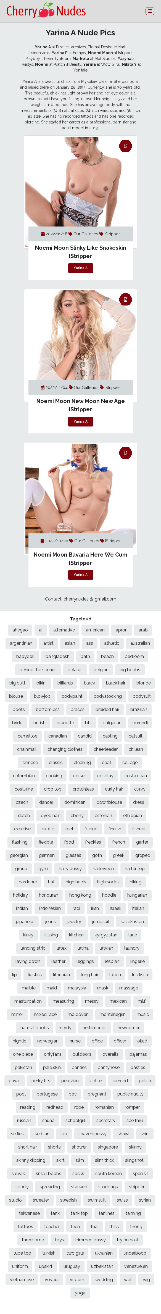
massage (128, 988)
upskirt (45, 1266)
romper (132, 1107)
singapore (108, 1147)
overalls (110, 1054)
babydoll (25, 656)
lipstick (35, 974)
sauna (48, 1120)
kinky (28, 935)
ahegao (20, 630)
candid (85, 736)
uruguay (72, 1266)
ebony (77, 815)
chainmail (26, 749)
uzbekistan (102, 1266)
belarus (75, 669)
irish (95, 908)
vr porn (77, 1279)
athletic (111, 643)
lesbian (112, 961)
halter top (135, 868)
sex (63, 1133)
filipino (91, 828)
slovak (18, 1173)
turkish (49, 1253)
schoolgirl (75, 1120)
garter (142, 842)
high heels (76, 881)
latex (62, 948)
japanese (25, 921)
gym (43, 868)
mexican (118, 1001)
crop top (53, 789)
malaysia (77, 988)
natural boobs (34, 1027)
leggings (85, 961)
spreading (50, 1186)
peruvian (70, 1080)
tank (55, 1213)
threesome (33, 1239)
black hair (115, 683)
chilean (136, 749)
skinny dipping (30, 1160)
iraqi (76, 908)
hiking (135, 881)
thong (136, 1226)
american (95, 630)
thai (94, 1226)
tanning (133, 1213)
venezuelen (136, 1266)
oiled (142, 1041)
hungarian (137, 895)
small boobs (48, 1173)
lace (132, 935)
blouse (16, 696)
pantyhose (109, 1067)
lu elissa (140, 974)
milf (142, 1001)
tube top (22, 1253)
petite (96, 1080)
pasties (138, 1067)
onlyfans (53, 1054)
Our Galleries (86, 233)
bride (17, 722)
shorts (54, 1147)
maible (29, 988)
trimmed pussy (90, 1239)
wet (128, 1279)
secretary (105, 1120)
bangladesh (58, 656)
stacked (79, 1186)
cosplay (105, 775)
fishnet (139, 828)
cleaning (82, 762)
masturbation (28, 1001)
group (21, 868)
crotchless (83, 789)
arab (143, 630)
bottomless (48, 709)
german (47, 855)
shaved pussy (92, 1133)
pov (73, 1094)
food (69, 842)
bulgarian (112, 722)
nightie (19, 1041)
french (118, 842)
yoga (80, 1292)
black (89, 683)
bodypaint (72, 696)
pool (21, 1094)
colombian (24, 775)
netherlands (95, 1027)
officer (120, 1041)
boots (19, 709)
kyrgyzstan (106, 935)
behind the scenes (38, 669)
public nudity (130, 1094)
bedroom (134, 656)
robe (79, 1107)
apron (122, 630)
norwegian (48, 1041)
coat (106, 762)
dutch (24, 815)
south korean (108, 1173)
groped (142, 855)
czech (22, 802)
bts (88, 722)
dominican (75, 802)
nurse (75, 1041)
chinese (30, 762)
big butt (17, 683)
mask (102, 988)
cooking (54, 775)
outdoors (82, 1054)
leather (58, 961)
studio (15, 1200)
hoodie (109, 895)
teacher (52, 1226)
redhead (54, 1107)
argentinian (21, 643)
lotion (115, 974)
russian (24, 1120)
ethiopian (132, 815)
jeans (50, 921)
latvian (106, 948)
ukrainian (104, 1253)
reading (27, 1107)
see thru (134, 1120)
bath (85, 656)
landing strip (33, 948)
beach (107, 656)
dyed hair (50, 815)
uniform (20, 1266)
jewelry (74, 921)
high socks (108, 881)
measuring (63, 1001)
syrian (145, 1200)
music (143, 1014)
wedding (104, 1279)
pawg (14, 1080)
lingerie (137, 961)
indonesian (50, 908)
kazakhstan (132, 921)
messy (92, 1001)
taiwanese (29, 1213)
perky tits (40, 1080)
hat (51, 881)
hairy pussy (70, 868)
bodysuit (142, 696)
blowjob (42, 696)
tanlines (107, 1213)
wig (146, 1279)
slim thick (104, 1160)
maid (52, 988)
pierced (120, 1080)
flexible (46, 842)
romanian (104, 1107)
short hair (27, 1147)
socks (78, 1173)
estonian (103, 815)
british (39, 722)
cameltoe (27, 736)
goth (97, 855)
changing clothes (65, 749)
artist (48, 643)
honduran (48, 895)
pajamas (138, 1054)
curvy (140, 789)
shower (79, 1147)
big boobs (130, 669)
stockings (108, 1186)
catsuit (135, 736)
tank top (79, 1213)
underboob (135, 1253)
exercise (22, 828)
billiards (65, 683)
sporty (22, 1186)
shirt (145, 1133)
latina (83, 948)
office (97, 1041)
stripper (136, 1186)
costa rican (136, 775)
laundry (131, 948)
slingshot (134, 1160)
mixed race (45, 1014)
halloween (103, 868)
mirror (17, 1014)
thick (114, 1226)
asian (70, 643)
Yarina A (81, 268)
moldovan (78, 1014)
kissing (51, 935)
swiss (122, 1200)
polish (145, 1080)
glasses (73, 855)
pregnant (97, 1094)
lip (14, 974)
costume (24, 789)
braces (78, 709)
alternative (64, 630)
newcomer (128, 1027)
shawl (124, 1133)
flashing (20, 842)
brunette (65, 722)
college (130, 762)
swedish (68, 1200)
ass (89, 643)
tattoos (25, 1226)
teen (75, 1226)
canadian (57, 736)
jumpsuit (101, 921)
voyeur (52, 1279)
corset (79, 775)
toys (59, 1239)
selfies (17, 1133)
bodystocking (108, 696)
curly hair (114, 789)
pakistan (23, 1067)
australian (140, 643)
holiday (20, 895)
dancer (46, 802)
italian (138, 908)
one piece (23, 1054)
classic (56, 762)
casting (110, 736)
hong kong (80, 895)
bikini (41, 683)
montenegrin (113, 1014)
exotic (48, 828)
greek (118, 855)
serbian (42, 1133)
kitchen (76, 935)
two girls (75, 1253)
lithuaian (61, 974)
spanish (140, 1173)
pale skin (52, 1067)
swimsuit (97, 1200)
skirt (60, 1160)
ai (40, 630)
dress (138, 802)
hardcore (28, 881)
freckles (93, 842)
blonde (143, 683)
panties (79, 1067)
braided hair (107, 709)
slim (80, 1160)
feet (69, 828)
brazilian (138, 709)
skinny (135, 1147)
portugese (47, 1094)
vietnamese (22, 1279)
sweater (41, 1200)
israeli (115, 908)
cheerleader (106, 749)
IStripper (112, 233)
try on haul (127, 1239)
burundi (140, 722)
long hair (89, 974)
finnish (115, 828)
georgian (19, 855)
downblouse (109, 802)
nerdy (66, 1027)
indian (22, 908)
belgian (101, 669)
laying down (27, 961)
